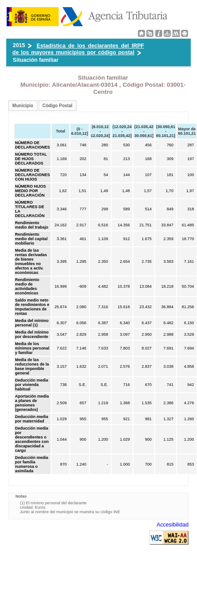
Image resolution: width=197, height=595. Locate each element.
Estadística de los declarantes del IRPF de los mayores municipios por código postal (78, 49)
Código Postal (57, 105)
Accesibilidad (173, 525)
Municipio (22, 105)
